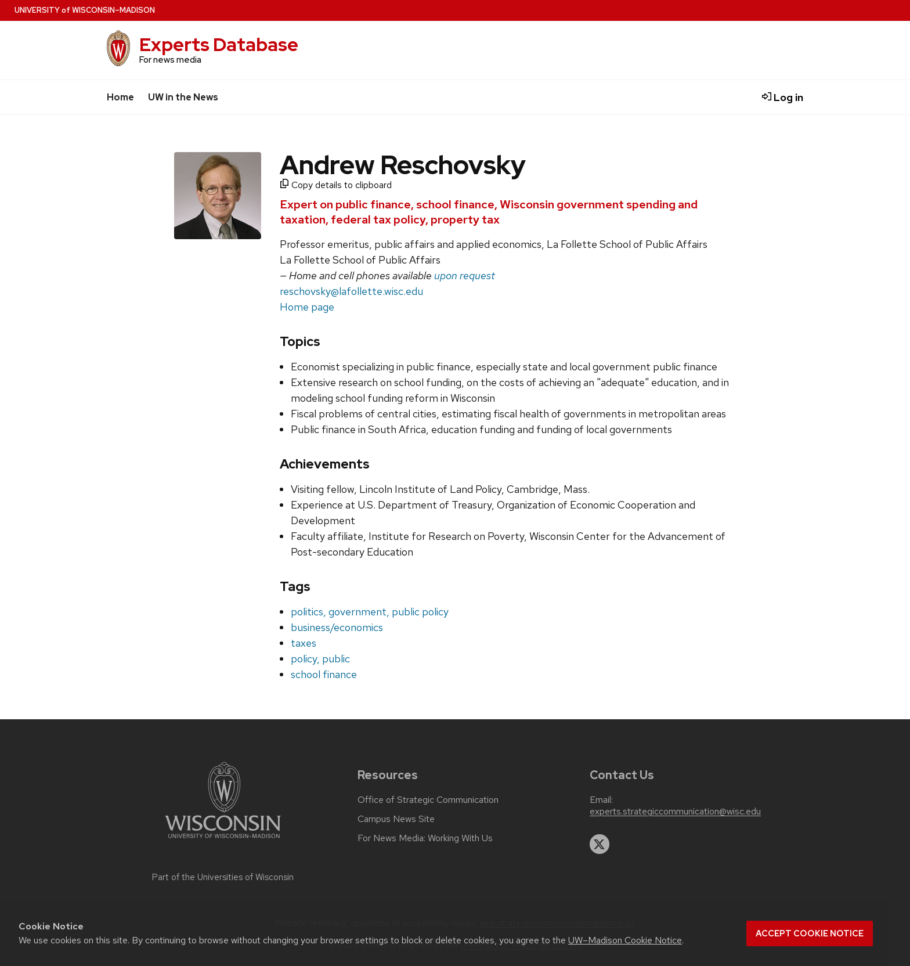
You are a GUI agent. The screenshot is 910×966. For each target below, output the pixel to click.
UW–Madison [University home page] (85, 10)
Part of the (223, 877)
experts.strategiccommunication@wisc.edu (675, 811)
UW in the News (183, 97)
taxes (303, 643)
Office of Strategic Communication (428, 800)
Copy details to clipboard (336, 185)
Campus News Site (396, 819)
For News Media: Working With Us (425, 838)
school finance (324, 674)
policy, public (320, 658)
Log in (782, 97)
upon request (464, 275)
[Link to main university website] (223, 840)
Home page (307, 306)
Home (120, 97)
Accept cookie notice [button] (810, 933)
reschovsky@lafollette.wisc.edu (351, 291)
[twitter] (599, 844)
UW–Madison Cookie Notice (625, 940)
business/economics (337, 627)
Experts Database (218, 44)
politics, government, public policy (370, 611)
